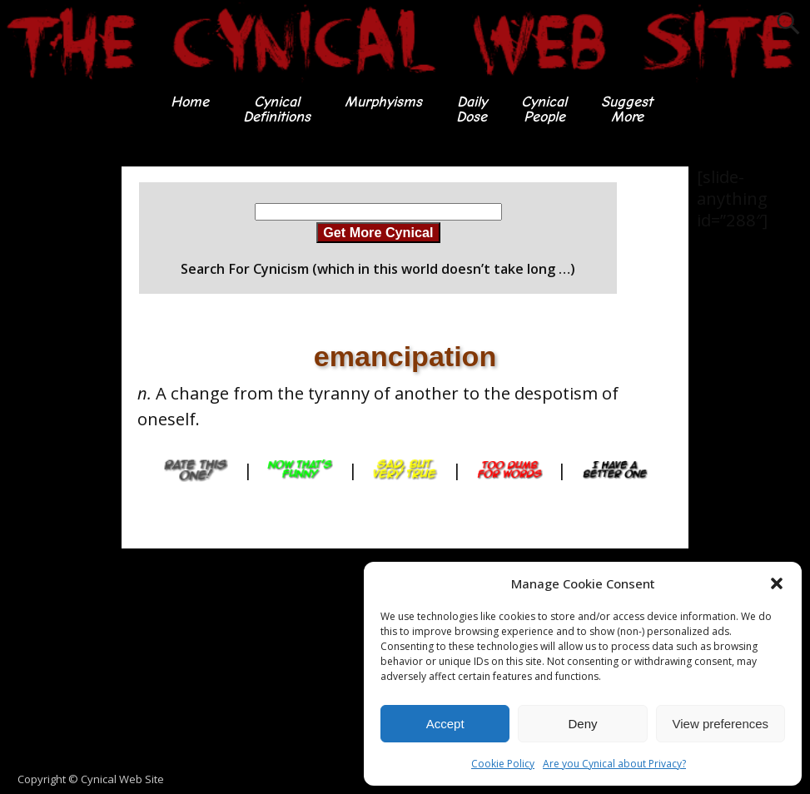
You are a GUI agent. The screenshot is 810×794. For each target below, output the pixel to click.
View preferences (721, 724)
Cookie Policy (502, 764)
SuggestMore (627, 109)
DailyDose (471, 109)
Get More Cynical (378, 232)
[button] (776, 583)
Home (190, 102)
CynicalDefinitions (277, 109)
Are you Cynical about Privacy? (614, 764)
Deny (582, 724)
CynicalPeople (544, 109)
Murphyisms (383, 102)
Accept (445, 724)
